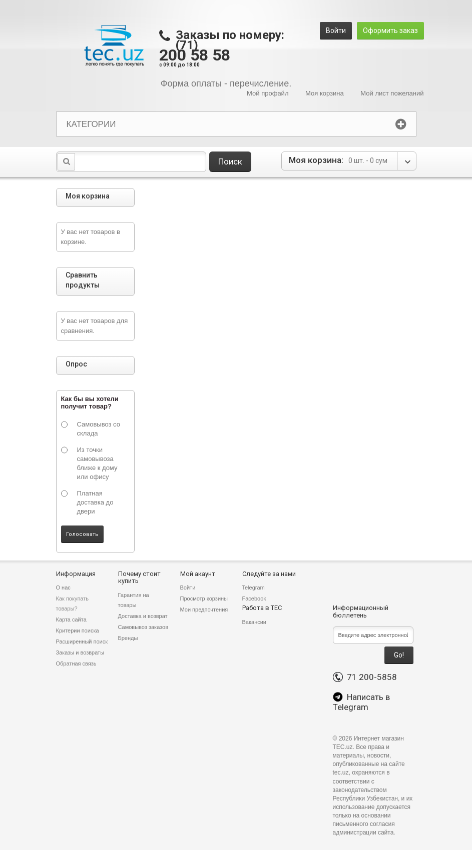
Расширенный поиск (82, 641)
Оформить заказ (390, 30)
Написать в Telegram (361, 702)
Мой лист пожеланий (391, 93)
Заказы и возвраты (80, 653)
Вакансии (254, 622)
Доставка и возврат (143, 616)
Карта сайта (71, 619)
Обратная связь (76, 663)
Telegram (253, 587)
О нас (63, 587)
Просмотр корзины (204, 599)
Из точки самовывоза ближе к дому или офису (97, 463)
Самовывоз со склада (98, 428)
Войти (336, 30)
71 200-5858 (365, 677)
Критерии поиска (77, 631)
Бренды (128, 638)
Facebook (254, 599)
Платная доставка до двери (95, 502)
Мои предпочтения (204, 609)
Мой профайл (267, 93)
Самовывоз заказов (143, 627)
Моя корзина (324, 93)
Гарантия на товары (133, 600)
